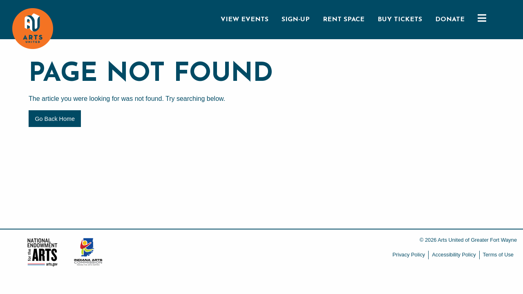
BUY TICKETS (400, 19)
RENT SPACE (343, 19)
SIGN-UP (296, 19)
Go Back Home (55, 119)
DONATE (450, 19)
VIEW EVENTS (244, 19)
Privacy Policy (409, 255)
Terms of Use (498, 255)
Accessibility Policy (454, 255)
